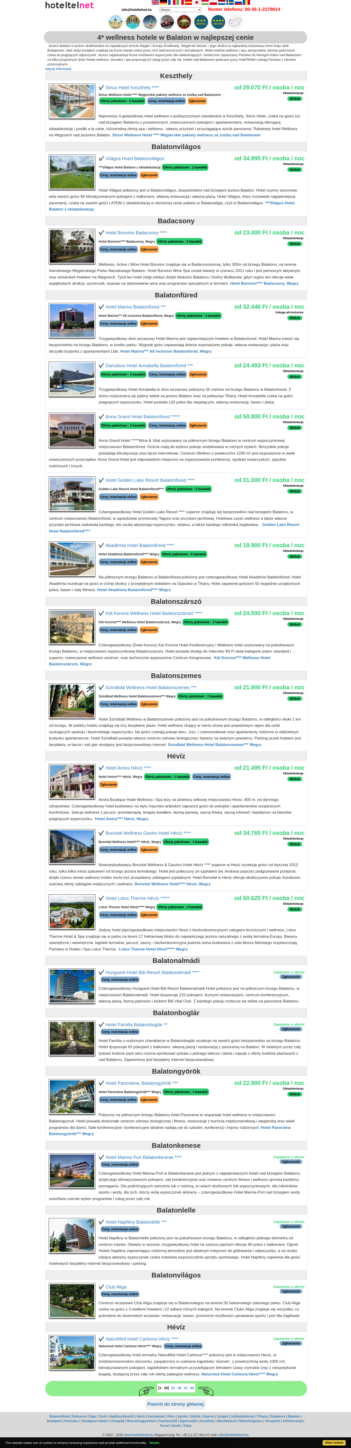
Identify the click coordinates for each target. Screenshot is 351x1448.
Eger (93, 1416)
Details (154, 1443)
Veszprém (272, 1421)
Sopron (208, 1416)
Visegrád (117, 1421)
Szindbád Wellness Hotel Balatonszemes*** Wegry (215, 744)
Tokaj (187, 1425)
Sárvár (183, 1416)
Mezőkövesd (226, 1421)
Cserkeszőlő (167, 1421)
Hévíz (141, 1416)
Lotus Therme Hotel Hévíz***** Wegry (153, 949)
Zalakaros (277, 1416)
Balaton (294, 1416)
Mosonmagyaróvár (141, 1421)
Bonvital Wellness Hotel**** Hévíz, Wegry (173, 884)
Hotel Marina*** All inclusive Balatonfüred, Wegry (166, 351)
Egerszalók (188, 1421)
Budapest (54, 1421)
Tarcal (164, 1425)
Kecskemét (156, 1416)
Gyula (176, 1425)
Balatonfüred (59, 1416)
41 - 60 (189, 1388)
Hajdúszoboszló (121, 1416)
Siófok (195, 1416)
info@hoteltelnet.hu (233, 1435)
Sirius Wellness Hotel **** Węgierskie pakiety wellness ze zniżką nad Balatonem (186, 135)
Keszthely (207, 1421)
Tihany (262, 1416)
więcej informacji (58, 69)
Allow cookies (334, 1442)
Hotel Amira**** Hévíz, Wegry (121, 819)
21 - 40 (176, 1388)
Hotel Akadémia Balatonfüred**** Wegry (134, 590)
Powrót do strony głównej (175, 1404)
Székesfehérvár (243, 1416)
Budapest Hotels (95, 1421)
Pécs (171, 1416)
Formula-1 (72, 1421)
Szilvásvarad (293, 1421)
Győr (103, 1416)
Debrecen (79, 1416)
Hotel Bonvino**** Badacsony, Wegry (264, 283)
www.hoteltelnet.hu (138, 1435)
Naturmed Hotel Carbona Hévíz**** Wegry (239, 1374)
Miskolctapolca (250, 1421)
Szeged (222, 1416)
